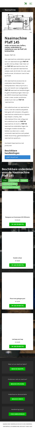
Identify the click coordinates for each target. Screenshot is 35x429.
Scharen (24, 180)
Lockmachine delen (9, 184)
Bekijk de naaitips (17, 369)
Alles (5, 180)
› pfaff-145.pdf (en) (12, 157)
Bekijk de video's (17, 399)
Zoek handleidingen (17, 414)
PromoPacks (14, 180)
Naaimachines (9, 10)
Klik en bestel (17, 224)
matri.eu (7, 426)
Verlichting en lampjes (10, 187)
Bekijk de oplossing (17, 384)
